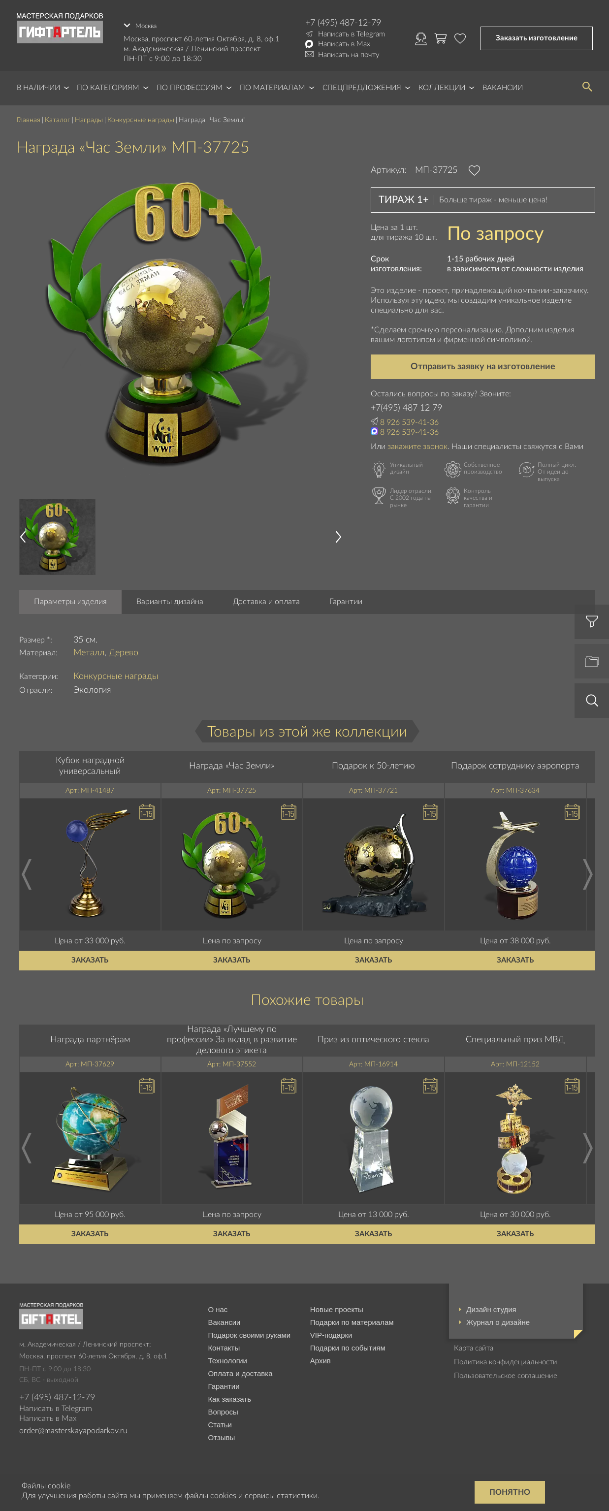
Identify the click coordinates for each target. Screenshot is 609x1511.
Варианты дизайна (169, 597)
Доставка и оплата (266, 597)
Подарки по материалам (352, 1317)
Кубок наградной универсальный (90, 762)
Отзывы (221, 1432)
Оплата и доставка (240, 1368)
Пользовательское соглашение (505, 1371)
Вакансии (502, 83)
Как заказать (229, 1394)
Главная (28, 115)
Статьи (220, 1419)
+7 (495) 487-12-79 (343, 23)
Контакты (224, 1343)
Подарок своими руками (249, 1330)
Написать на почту (349, 55)
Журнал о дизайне (498, 1317)
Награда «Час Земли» (231, 761)
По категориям (108, 83)
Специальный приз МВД (515, 1035)
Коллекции (441, 83)
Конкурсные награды (140, 115)
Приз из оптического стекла (373, 1035)
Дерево (123, 648)
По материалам (272, 83)
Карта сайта (473, 1343)
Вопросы (223, 1407)
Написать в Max (344, 44)
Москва (147, 23)
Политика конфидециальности (505, 1357)
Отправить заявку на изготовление (483, 362)
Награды (89, 115)
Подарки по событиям (347, 1343)
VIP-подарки (331, 1330)
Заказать (89, 955)
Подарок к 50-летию (373, 761)
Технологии (227, 1355)
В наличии (38, 83)
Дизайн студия (491, 1304)
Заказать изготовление (536, 36)
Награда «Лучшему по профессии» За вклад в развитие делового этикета (232, 1035)
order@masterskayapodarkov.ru (73, 1426)
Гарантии (345, 597)
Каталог (57, 115)
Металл (88, 648)
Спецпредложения (361, 83)
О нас (217, 1304)
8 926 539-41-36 (409, 418)
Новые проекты (336, 1304)
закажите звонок (417, 442)
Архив (320, 1355)
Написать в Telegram (351, 34)
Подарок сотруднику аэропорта (515, 761)
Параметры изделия (70, 597)
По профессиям (190, 83)
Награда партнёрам (90, 1035)
